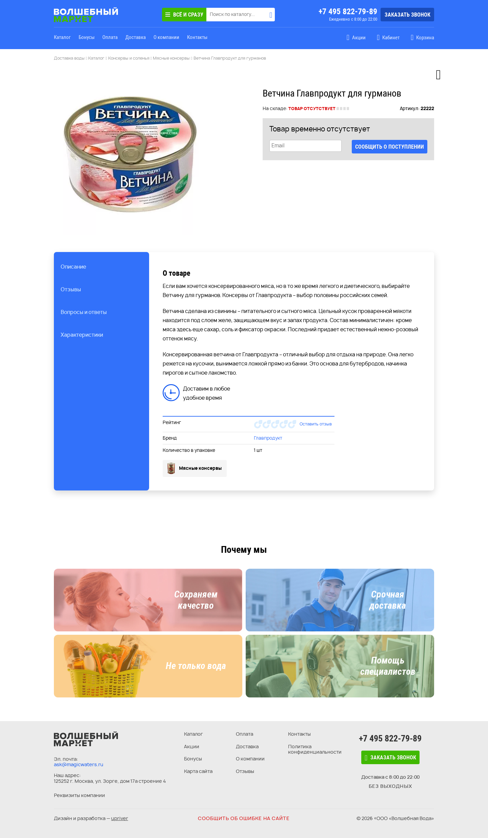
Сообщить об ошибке (244, 818)
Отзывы (245, 771)
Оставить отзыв (316, 424)
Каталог (62, 37)
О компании (166, 37)
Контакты (197, 37)
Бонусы (87, 37)
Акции (191, 746)
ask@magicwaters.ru (78, 764)
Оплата (110, 37)
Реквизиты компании (79, 795)
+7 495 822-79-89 (348, 11)
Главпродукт (268, 438)
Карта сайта (198, 771)
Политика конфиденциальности (315, 749)
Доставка (135, 37)
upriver (119, 818)
